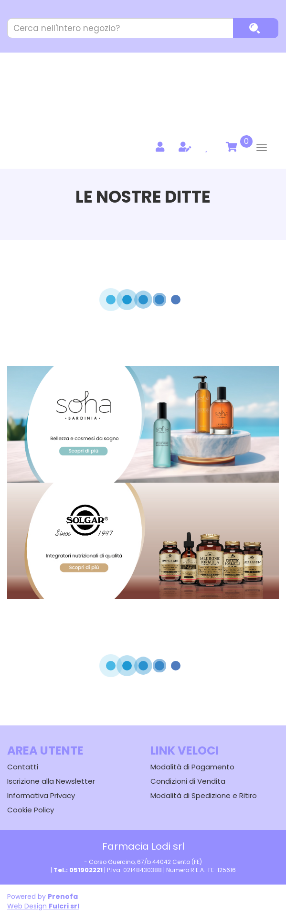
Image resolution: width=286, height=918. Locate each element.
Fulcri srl (64, 906)
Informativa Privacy (41, 795)
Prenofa (63, 896)
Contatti (22, 767)
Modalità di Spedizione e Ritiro (203, 795)
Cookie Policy (30, 810)
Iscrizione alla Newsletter (51, 781)
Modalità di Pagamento (192, 767)
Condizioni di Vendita (187, 781)
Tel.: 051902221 (78, 870)
